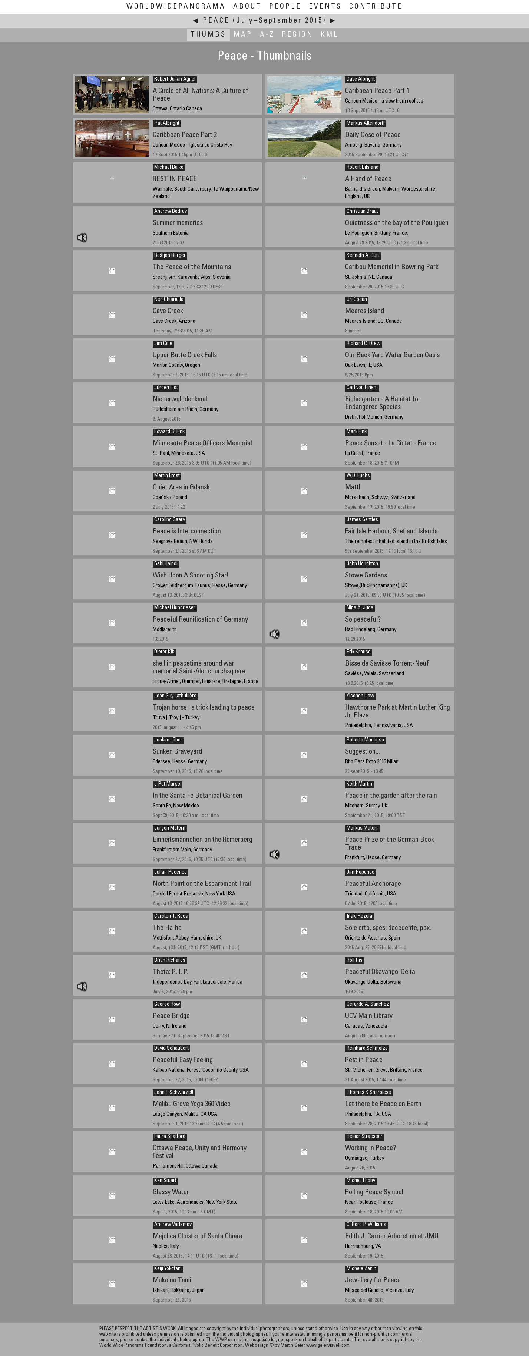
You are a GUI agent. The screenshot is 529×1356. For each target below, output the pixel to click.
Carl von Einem (362, 388)
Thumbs (208, 34)
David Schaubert (171, 1048)
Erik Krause (359, 652)
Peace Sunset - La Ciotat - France (390, 443)
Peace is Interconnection (187, 531)
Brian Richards (169, 960)
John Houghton (362, 564)
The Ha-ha (167, 928)
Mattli (353, 487)
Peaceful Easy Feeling (183, 1060)
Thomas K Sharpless (369, 1092)
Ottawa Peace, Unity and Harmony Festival (200, 1152)
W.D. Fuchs (358, 476)
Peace (216, 20)
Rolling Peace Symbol (374, 1192)
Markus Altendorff (366, 123)
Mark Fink (357, 432)
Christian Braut (362, 211)
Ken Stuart (165, 1180)
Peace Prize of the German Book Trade (389, 844)
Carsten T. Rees (171, 916)
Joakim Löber (168, 740)
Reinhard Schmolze (367, 1048)
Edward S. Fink (169, 432)
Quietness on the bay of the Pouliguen (397, 223)
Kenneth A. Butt (363, 255)
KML (330, 34)
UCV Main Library (369, 1016)
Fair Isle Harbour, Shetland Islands (391, 531)
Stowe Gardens (366, 575)
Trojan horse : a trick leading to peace (204, 708)
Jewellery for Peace (373, 1280)
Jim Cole (163, 343)
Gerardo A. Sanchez (368, 1004)
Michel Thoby (361, 1180)
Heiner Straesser (365, 1136)
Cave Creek (168, 311)
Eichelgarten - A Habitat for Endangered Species (382, 403)
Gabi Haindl (166, 564)
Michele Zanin (361, 1269)
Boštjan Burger (170, 255)
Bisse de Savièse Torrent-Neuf (387, 663)
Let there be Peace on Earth (383, 1104)
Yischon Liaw (360, 696)
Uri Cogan (357, 299)
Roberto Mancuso (365, 740)
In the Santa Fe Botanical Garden (197, 796)
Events (325, 6)
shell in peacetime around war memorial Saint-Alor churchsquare (199, 667)
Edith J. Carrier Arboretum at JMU (392, 1236)
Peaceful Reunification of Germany (200, 619)
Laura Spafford (169, 1136)
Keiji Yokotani (168, 1269)
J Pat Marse (167, 784)
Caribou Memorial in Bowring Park (392, 267)
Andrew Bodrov (170, 211)
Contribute (376, 6)
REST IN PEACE (175, 179)
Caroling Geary (169, 520)
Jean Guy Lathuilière (175, 696)
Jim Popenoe (360, 872)
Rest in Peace (364, 1060)
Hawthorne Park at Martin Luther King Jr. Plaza (397, 711)
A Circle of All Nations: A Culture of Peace (200, 95)
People (285, 6)
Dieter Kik (164, 652)
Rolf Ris (355, 960)
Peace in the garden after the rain (391, 796)
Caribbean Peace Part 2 (185, 135)
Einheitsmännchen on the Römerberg (202, 840)
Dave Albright (361, 79)
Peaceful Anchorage (373, 884)
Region (297, 34)
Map (243, 34)
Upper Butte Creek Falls (185, 355)
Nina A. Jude (360, 608)
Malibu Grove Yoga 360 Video (192, 1104)
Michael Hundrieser (174, 608)
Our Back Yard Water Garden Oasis (392, 355)
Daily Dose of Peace (373, 135)
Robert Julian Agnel (174, 79)
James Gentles (362, 520)
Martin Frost (167, 476)
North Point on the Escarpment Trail (202, 884)
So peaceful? (363, 619)
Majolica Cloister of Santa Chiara (197, 1236)
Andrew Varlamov (173, 1225)
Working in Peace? (370, 1148)
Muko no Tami (172, 1280)
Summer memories (178, 223)
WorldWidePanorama (176, 6)
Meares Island (364, 311)
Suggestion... (362, 752)
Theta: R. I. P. (170, 972)
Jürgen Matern (169, 828)
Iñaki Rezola (359, 916)
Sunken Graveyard (177, 752)
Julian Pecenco (170, 872)
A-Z (267, 34)
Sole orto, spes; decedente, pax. (388, 928)
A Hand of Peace (368, 179)
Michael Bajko (169, 167)
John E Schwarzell (173, 1092)
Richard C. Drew (363, 343)
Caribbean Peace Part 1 (377, 91)
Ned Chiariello (169, 299)
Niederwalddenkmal (180, 399)
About (247, 6)
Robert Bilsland (362, 167)
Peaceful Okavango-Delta (380, 972)
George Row (167, 1004)
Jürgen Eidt (166, 388)
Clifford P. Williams (366, 1225)
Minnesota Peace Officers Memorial (202, 443)
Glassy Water (171, 1192)
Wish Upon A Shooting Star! (191, 575)
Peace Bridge (171, 1016)
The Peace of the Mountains (192, 267)
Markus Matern (363, 828)
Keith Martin (359, 784)
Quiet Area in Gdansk (181, 487)
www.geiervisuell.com (328, 1345)
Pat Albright (166, 123)
